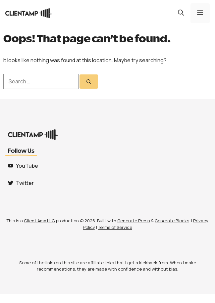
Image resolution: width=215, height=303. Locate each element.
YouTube (27, 165)
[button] (180, 13)
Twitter (25, 183)
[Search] (89, 81)
